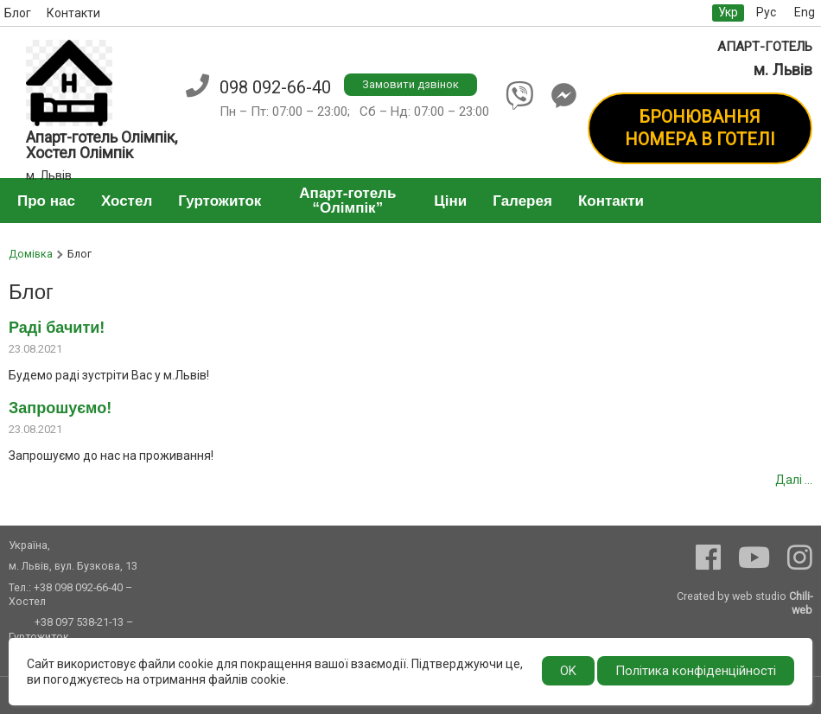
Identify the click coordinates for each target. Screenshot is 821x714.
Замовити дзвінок (410, 84)
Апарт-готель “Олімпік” (347, 200)
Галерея (522, 201)
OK (568, 671)
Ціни (450, 201)
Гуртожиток (219, 201)
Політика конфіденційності (695, 671)
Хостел (126, 201)
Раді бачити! (57, 327)
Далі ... (793, 480)
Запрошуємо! (60, 408)
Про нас (46, 201)
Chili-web (800, 603)
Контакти (73, 13)
